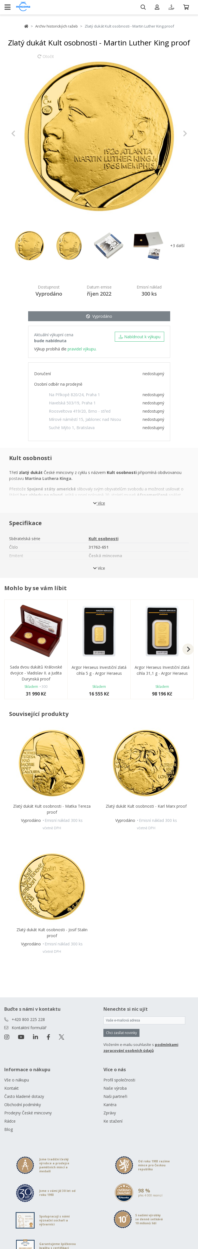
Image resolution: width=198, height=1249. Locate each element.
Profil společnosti (119, 1080)
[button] (24, 133)
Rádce (10, 1121)
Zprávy (109, 1113)
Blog (8, 1129)
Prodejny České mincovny (28, 1113)
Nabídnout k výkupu (139, 336)
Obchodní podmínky (22, 1104)
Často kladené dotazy (24, 1096)
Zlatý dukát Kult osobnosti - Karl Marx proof (146, 806)
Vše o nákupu (16, 1080)
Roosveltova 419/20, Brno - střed (80, 411)
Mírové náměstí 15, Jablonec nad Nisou (85, 419)
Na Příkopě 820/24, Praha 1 (74, 394)
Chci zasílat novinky (121, 1032)
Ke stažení (112, 1121)
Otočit (45, 59)
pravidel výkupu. (82, 349)
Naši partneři (115, 1096)
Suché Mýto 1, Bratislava (72, 427)
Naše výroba (115, 1088)
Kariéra (109, 1104)
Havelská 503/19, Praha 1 (72, 403)
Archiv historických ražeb (56, 26)
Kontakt (11, 1088)
